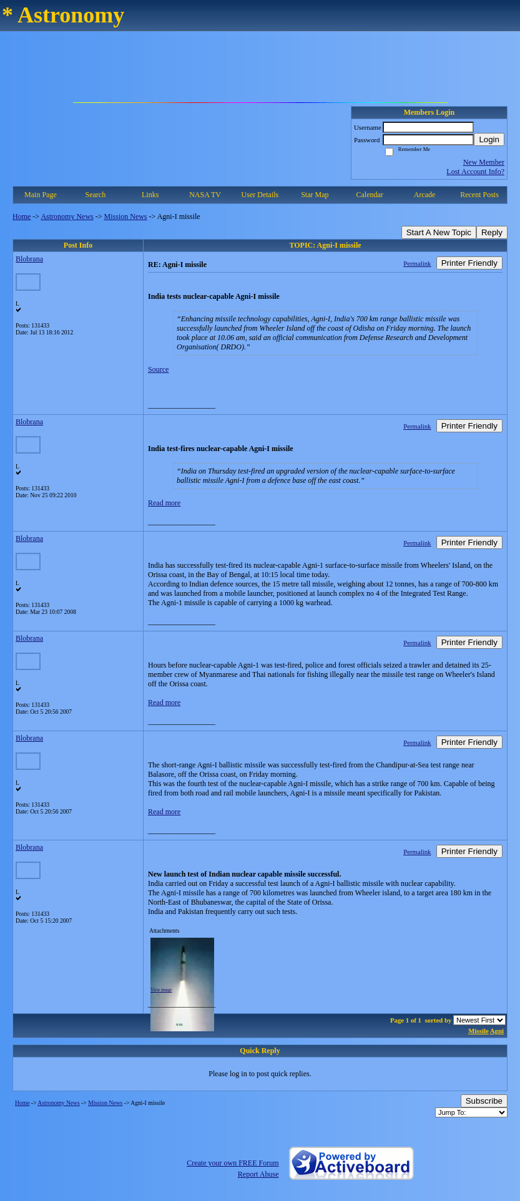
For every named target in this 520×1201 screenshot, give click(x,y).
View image (161, 990)
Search (95, 194)
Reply (492, 232)
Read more (164, 502)
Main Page (40, 194)
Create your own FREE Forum (232, 1163)
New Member (483, 162)
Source (158, 369)
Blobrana (29, 259)
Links (150, 194)
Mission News (125, 216)
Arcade (425, 194)
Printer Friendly (469, 263)
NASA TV (205, 194)
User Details (260, 194)
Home (21, 216)
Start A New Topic (438, 232)
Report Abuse (258, 1174)
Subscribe (484, 1101)
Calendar (369, 194)
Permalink (417, 263)
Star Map (314, 194)
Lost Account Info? (475, 171)
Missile (478, 1030)
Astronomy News (67, 216)
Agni (497, 1030)
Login (489, 139)
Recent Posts (479, 194)
